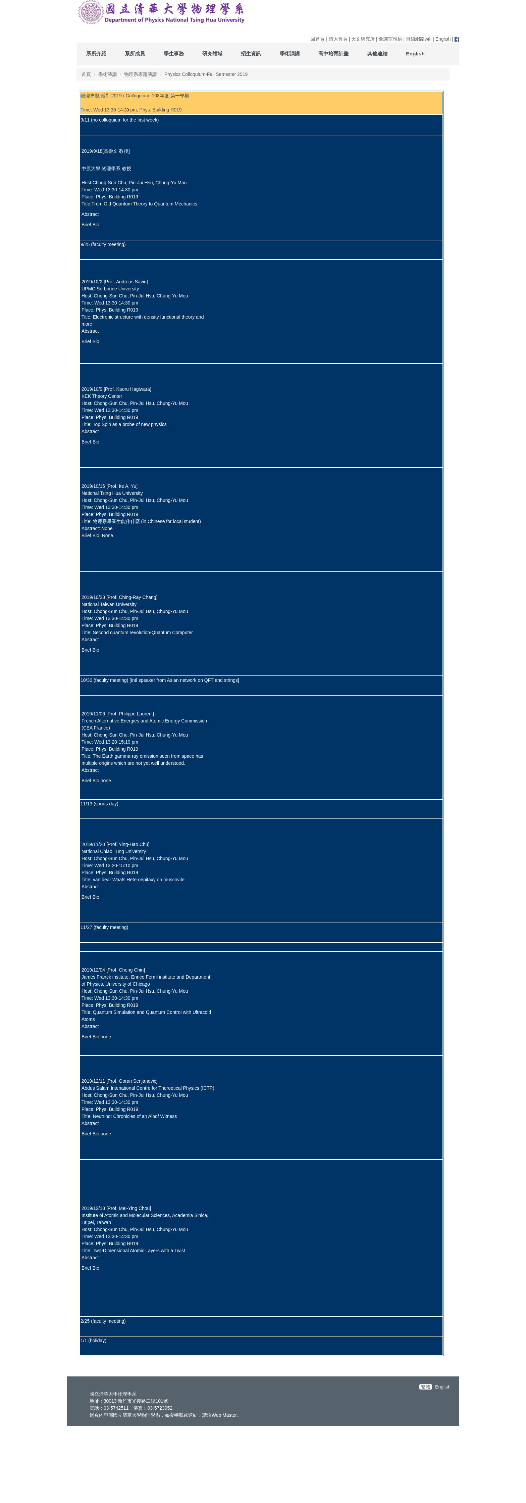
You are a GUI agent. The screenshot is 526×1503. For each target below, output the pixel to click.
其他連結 (377, 53)
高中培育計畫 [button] (333, 53)
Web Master (224, 1490)
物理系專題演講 (140, 74)
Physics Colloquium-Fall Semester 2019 (206, 74)
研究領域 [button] (212, 53)
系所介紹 (96, 53)
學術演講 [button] (290, 53)
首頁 (86, 74)
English (443, 39)
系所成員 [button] (135, 53)
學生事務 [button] (174, 53)
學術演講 (107, 74)
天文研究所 (363, 39)
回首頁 (318, 39)
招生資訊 (251, 53)
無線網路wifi (418, 39)
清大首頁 (338, 39)
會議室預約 (390, 39)
